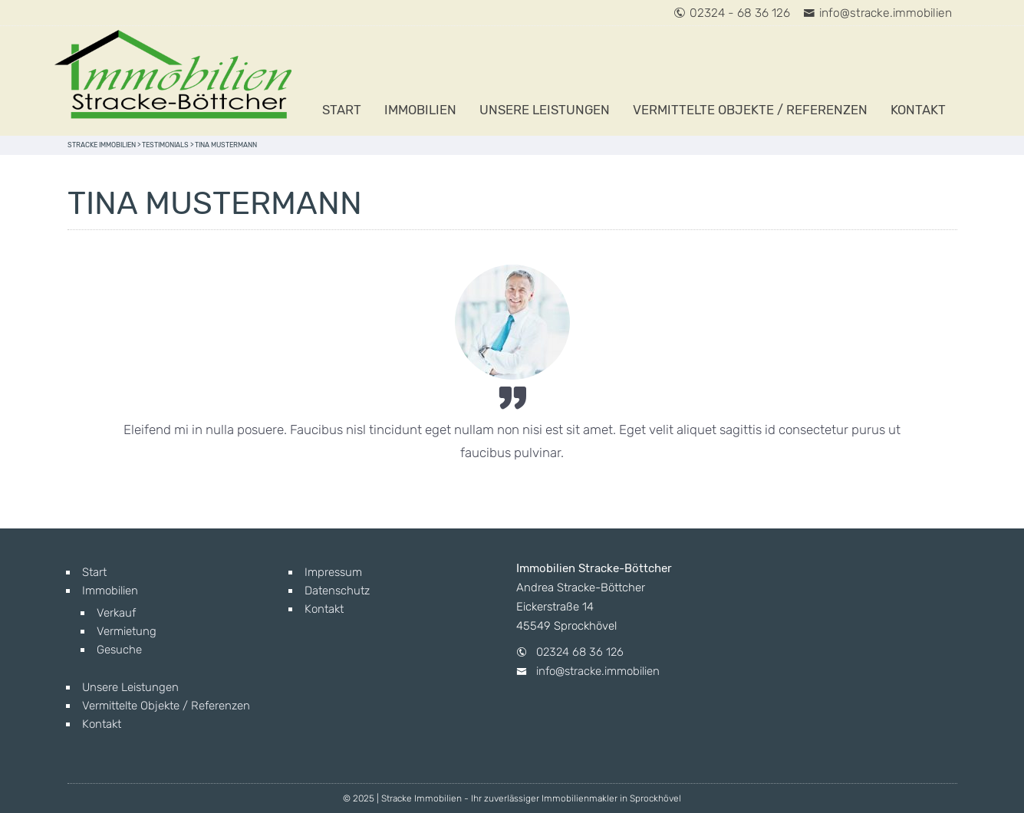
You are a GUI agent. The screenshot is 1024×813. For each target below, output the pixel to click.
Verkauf (116, 613)
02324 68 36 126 (580, 652)
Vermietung (126, 631)
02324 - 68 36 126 (731, 12)
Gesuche (119, 650)
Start (341, 109)
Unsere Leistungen (544, 109)
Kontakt (918, 109)
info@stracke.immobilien (877, 12)
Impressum (333, 572)
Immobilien (420, 109)
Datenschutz (337, 590)
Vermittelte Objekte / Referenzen (750, 109)
